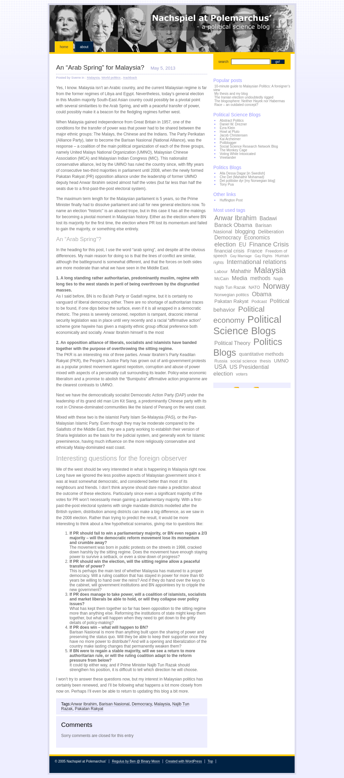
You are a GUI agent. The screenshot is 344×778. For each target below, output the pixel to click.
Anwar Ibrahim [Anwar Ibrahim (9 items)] (235, 218)
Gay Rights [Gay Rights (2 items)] (263, 256)
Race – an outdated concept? (236, 105)
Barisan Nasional (114, 704)
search (223, 62)
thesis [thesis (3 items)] (265, 361)
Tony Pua (227, 184)
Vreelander (228, 157)
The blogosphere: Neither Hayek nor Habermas (249, 101)
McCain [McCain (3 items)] (221, 278)
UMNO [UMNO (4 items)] (281, 360)
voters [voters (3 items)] (242, 374)
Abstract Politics (232, 120)
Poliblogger (228, 143)
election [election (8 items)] (225, 244)
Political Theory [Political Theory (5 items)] (232, 343)
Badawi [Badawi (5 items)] (268, 218)
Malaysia (93, 77)
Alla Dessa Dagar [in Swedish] (242, 173)
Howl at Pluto (230, 131)
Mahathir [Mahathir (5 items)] (240, 271)
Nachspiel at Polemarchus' (172, 22)
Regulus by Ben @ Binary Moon (136, 761)
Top (210, 761)
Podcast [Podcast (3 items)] (259, 301)
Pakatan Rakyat (89, 708)
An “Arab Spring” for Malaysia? (100, 67)
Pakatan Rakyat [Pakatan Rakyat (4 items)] (231, 301)
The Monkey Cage (233, 150)
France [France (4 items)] (254, 251)
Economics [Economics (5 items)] (257, 237)
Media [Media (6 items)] (239, 278)
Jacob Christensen (234, 135)
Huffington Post (231, 200)
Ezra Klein (227, 128)
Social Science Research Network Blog (249, 146)
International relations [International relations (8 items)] (257, 261)
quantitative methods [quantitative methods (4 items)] (261, 354)
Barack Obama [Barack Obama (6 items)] (233, 225)
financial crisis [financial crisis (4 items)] (229, 251)
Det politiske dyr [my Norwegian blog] (247, 181)
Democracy (142, 704)
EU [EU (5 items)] (242, 244)
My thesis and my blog (231, 93)
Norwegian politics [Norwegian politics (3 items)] (231, 295)
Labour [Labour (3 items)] (221, 271)
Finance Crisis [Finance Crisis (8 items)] (269, 244)
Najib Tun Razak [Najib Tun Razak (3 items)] (230, 287)
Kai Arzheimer (230, 139)
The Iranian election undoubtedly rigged (243, 97)
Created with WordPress (184, 761)
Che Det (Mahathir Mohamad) (242, 177)
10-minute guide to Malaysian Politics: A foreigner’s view (251, 88)
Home (64, 47)
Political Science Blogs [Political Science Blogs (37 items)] (247, 325)
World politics (111, 77)
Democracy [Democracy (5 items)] (227, 237)
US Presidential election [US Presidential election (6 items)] (241, 370)
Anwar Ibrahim (84, 704)
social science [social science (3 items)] (243, 361)
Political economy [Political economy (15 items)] (239, 314)
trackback (130, 77)
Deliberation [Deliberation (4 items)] (271, 231)
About (84, 47)
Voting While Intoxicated (238, 154)
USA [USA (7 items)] (220, 366)
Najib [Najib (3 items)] (278, 278)
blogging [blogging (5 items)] (245, 231)
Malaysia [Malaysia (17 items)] (270, 270)
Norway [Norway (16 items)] (276, 286)
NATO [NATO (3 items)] (254, 287)
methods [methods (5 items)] (260, 278)
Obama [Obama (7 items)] (261, 294)
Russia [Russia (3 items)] (220, 361)
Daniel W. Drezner (233, 124)
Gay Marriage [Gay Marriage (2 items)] (241, 256)
